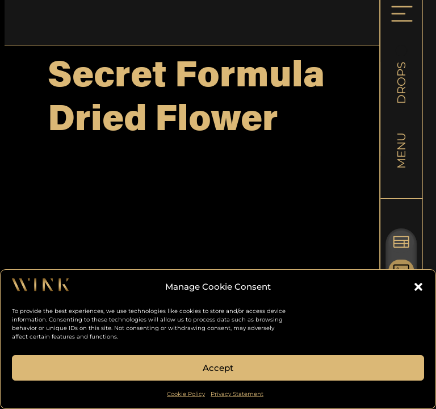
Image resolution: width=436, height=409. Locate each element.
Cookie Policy (186, 394)
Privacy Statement (237, 394)
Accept (218, 367)
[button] (418, 287)
